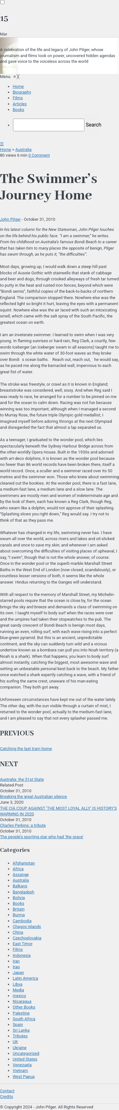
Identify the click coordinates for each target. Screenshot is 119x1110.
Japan (18, 972)
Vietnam (20, 1070)
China (18, 932)
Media (18, 990)
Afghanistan (24, 863)
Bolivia (19, 897)
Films (18, 949)
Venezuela (22, 1064)
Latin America (25, 978)
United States (25, 1059)
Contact (7, 1090)
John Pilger (10, 219)
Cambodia (22, 920)
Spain (18, 1024)
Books (18, 903)
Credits (6, 1096)
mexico (19, 995)
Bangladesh (23, 892)
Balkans (20, 886)
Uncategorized (26, 1053)
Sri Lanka (21, 1030)
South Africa (24, 1018)
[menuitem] (18, 86)
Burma (19, 914)
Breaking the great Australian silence (33, 796)
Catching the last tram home (26, 748)
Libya (18, 984)
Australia (23, 149)
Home (5, 149)
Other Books (24, 1007)
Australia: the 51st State (22, 779)
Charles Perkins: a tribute (23, 825)
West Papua (24, 1076)
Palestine (21, 1013)
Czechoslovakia (27, 938)
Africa (18, 868)
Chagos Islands (27, 926)
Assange (21, 874)
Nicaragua (22, 1001)
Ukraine (19, 1047)
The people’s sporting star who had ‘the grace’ (41, 836)
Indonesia (21, 955)
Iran (16, 961)
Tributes (20, 1036)
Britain (18, 909)
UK (15, 1041)
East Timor (23, 943)
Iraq (16, 966)
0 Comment (39, 155)
